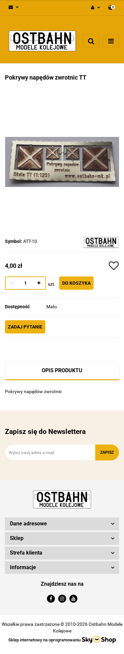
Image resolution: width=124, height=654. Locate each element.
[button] (111, 8)
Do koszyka (76, 283)
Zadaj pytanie (25, 326)
